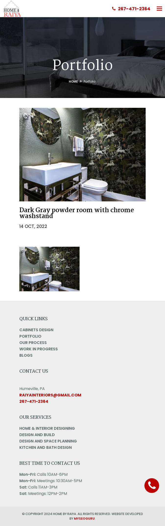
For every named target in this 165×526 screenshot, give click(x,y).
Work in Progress (38, 349)
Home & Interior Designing (47, 428)
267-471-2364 (131, 9)
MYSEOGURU (84, 518)
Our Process (33, 342)
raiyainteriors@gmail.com (50, 395)
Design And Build (37, 435)
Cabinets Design (36, 330)
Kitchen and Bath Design (45, 447)
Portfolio (30, 336)
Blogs (26, 355)
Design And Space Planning (48, 441)
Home (73, 81)
